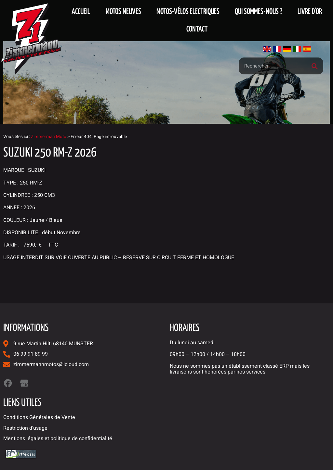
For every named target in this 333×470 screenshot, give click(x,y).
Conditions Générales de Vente (39, 417)
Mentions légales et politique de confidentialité (57, 438)
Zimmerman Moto (48, 136)
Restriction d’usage (25, 428)
